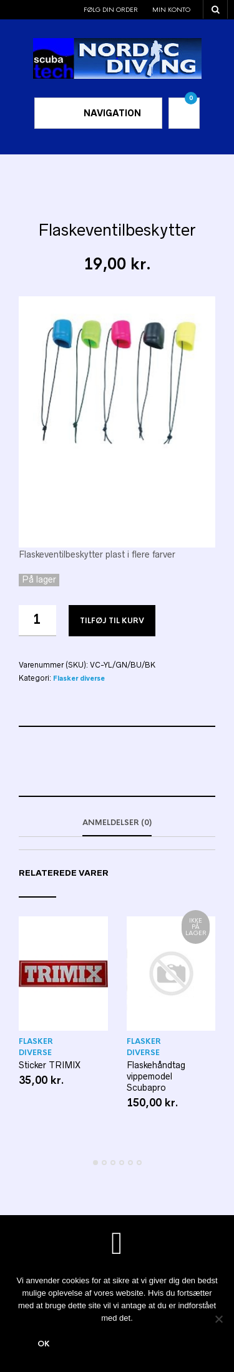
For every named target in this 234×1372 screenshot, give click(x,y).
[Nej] (218, 1319)
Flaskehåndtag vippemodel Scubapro (156, 1076)
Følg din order (111, 10)
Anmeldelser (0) (117, 823)
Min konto (171, 10)
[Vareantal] (37, 620)
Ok (43, 1344)
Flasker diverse (79, 678)
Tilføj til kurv (112, 621)
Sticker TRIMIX (49, 1065)
